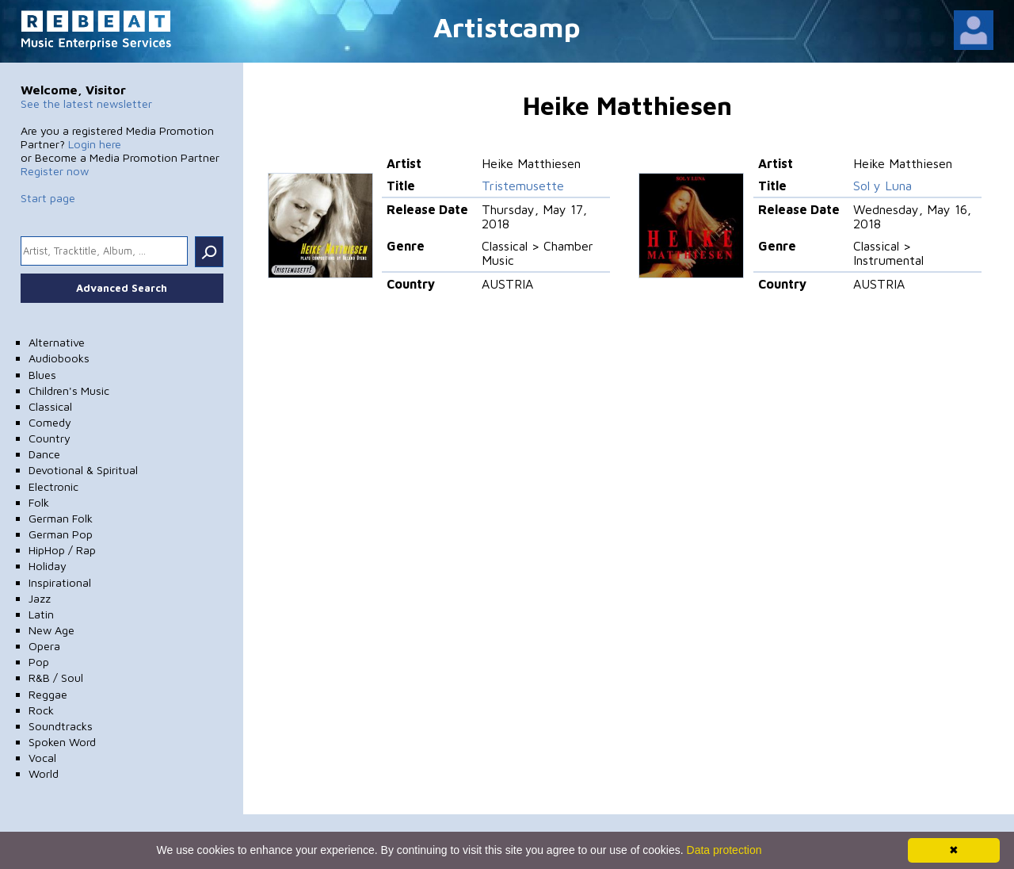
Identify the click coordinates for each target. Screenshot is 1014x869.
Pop (39, 661)
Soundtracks (61, 726)
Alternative (57, 342)
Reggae (48, 694)
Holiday (48, 565)
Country (50, 438)
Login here (94, 144)
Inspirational (60, 582)
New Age (51, 630)
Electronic (53, 486)
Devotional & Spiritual (83, 470)
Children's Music (69, 390)
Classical (50, 406)
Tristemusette (523, 185)
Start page (48, 198)
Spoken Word (62, 741)
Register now (55, 171)
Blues (42, 374)
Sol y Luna (882, 185)
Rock (41, 710)
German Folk (61, 518)
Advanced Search (121, 287)
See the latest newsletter (86, 103)
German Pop (61, 534)
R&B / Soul (56, 677)
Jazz (40, 598)
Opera (44, 646)
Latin (41, 614)
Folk (39, 502)
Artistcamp (507, 26)
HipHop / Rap (62, 550)
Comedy (50, 422)
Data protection (724, 850)
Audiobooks (59, 358)
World (44, 773)
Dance (44, 454)
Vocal (42, 757)
